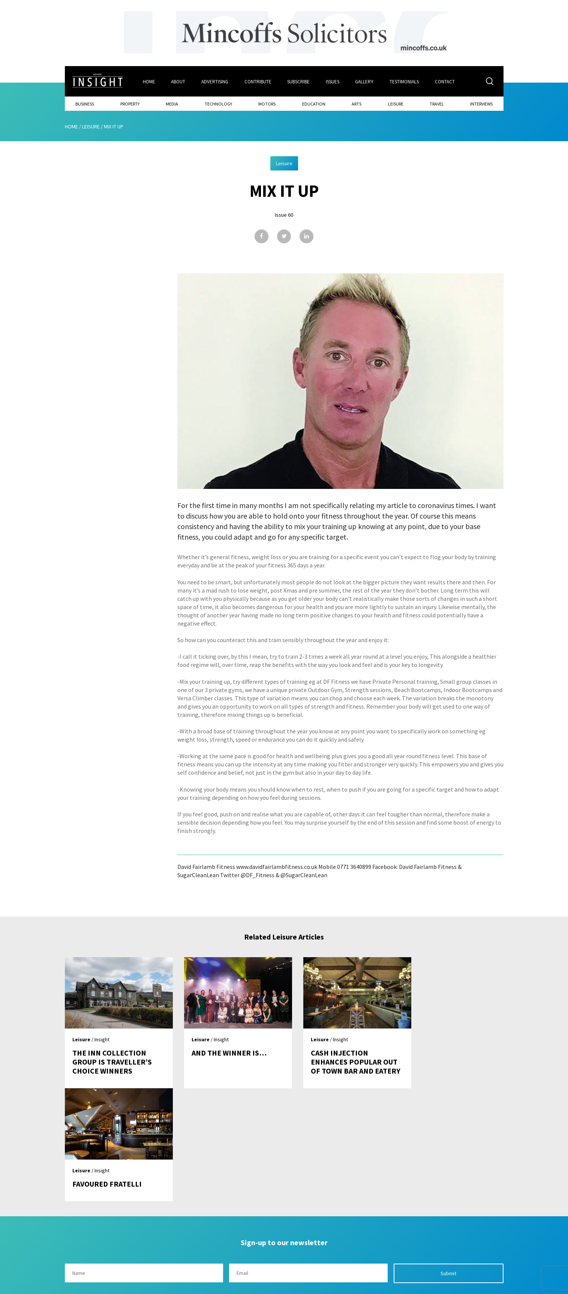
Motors (267, 103)
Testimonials (405, 81)
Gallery (365, 81)
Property (129, 103)
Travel (437, 103)
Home (148, 81)
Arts (356, 103)
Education (313, 103)
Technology (218, 103)
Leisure (395, 103)
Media (172, 103)
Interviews (481, 103)
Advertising (214, 81)
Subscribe (299, 81)
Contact (446, 81)
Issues (333, 81)
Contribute (257, 81)
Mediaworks (128, 1286)
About (178, 81)
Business (84, 103)
